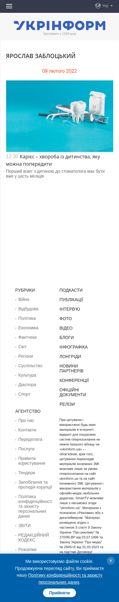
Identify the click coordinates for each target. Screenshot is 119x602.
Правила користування (31, 461)
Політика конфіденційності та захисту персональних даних (35, 506)
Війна (23, 299)
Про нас (26, 420)
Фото (66, 318)
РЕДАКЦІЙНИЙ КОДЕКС (33, 537)
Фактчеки (27, 337)
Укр (105, 5)
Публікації (71, 299)
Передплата (30, 439)
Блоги (67, 337)
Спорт (24, 394)
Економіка (28, 327)
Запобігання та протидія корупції (35, 484)
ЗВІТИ (24, 525)
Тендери (26, 472)
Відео (66, 328)
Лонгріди (70, 356)
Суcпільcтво (30, 365)
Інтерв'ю (70, 309)
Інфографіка (74, 347)
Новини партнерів (72, 368)
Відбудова (28, 308)
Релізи (67, 404)
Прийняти (59, 592)
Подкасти (71, 290)
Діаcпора (27, 384)
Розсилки (27, 549)
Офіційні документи (73, 392)
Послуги (26, 448)
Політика (27, 318)
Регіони (25, 356)
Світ (22, 346)
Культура (27, 375)
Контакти (27, 429)
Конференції (74, 380)
